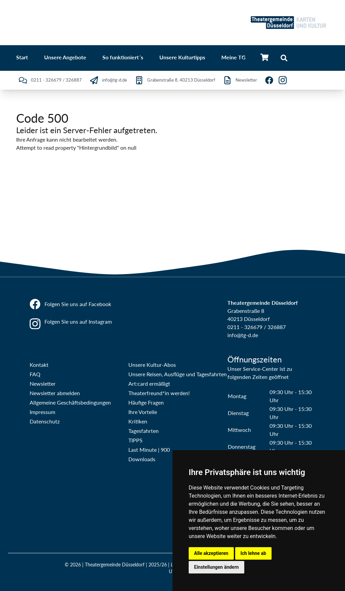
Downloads (141, 459)
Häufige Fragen (146, 402)
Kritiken (137, 421)
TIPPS (135, 440)
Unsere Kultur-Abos (152, 364)
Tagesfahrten (143, 430)
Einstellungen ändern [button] (216, 567)
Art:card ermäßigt (149, 383)
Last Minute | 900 (149, 449)
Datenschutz (45, 421)
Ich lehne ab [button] (253, 553)
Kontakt (39, 364)
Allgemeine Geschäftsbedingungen (70, 402)
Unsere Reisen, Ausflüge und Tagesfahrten (177, 374)
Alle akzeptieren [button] (211, 553)
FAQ (35, 374)
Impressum (42, 412)
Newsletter (43, 383)
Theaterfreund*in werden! (159, 393)
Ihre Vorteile (142, 412)
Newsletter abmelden (55, 393)
